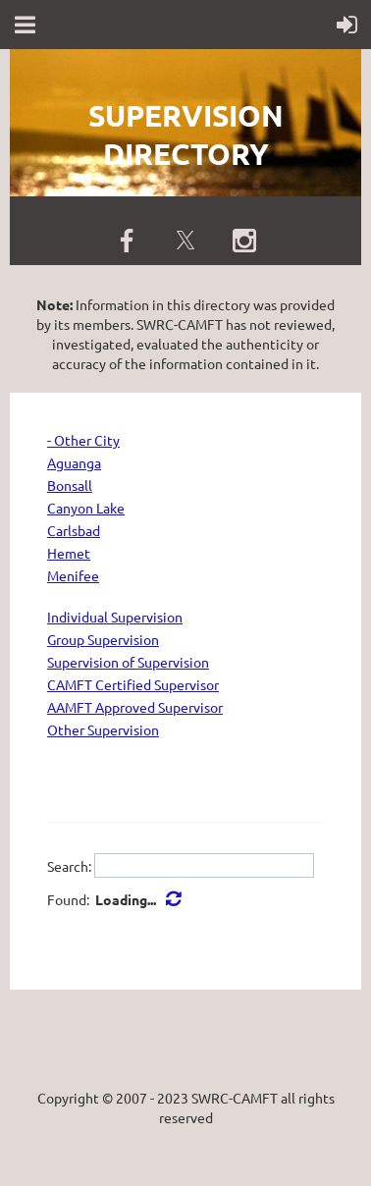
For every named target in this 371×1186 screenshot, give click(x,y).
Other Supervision (103, 729)
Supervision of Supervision (128, 662)
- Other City (83, 440)
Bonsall (69, 485)
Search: (69, 866)
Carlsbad (73, 530)
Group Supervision (103, 639)
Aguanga (74, 462)
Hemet (68, 553)
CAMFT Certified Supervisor (133, 684)
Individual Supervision (115, 616)
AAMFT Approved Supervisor (135, 707)
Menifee (73, 575)
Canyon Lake (86, 507)
